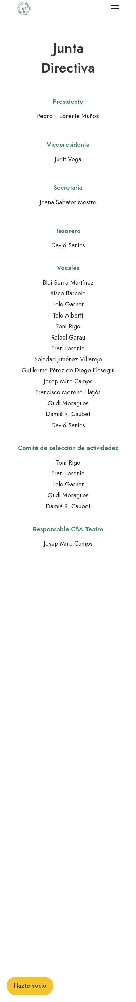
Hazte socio (30, 985)
